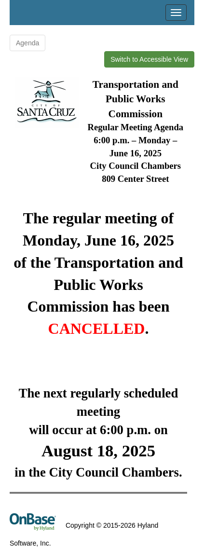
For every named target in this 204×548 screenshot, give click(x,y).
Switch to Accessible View (149, 59)
